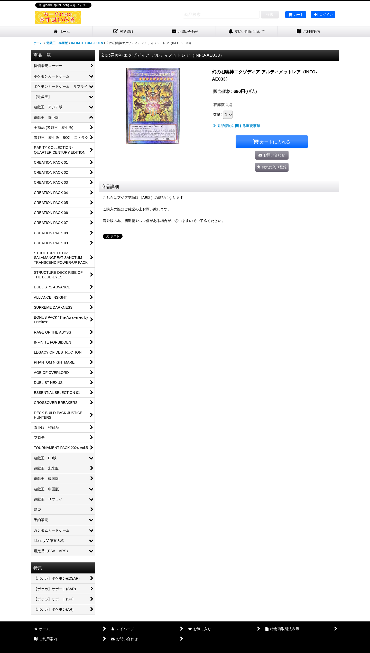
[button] (272, 167)
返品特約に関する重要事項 (236, 126)
